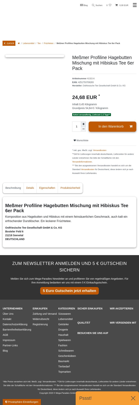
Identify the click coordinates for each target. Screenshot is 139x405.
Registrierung (40, 324)
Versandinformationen (82, 162)
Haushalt (63, 334)
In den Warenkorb (115, 126)
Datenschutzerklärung (15, 324)
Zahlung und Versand (45, 313)
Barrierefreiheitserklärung (17, 329)
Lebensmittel (28, 43)
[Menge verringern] (83, 129)
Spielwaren (64, 340)
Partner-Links (10, 345)
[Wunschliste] (108, 5)
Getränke (63, 324)
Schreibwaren (66, 350)
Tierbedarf (64, 366)
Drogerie (63, 329)
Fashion (62, 345)
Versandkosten (99, 150)
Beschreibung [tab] (13, 187)
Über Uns (8, 313)
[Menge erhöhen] (83, 124)
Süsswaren (64, 313)
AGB (5, 334)
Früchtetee (48, 43)
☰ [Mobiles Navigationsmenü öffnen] (134, 5)
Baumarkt (63, 361)
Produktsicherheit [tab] (70, 187)
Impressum (9, 340)
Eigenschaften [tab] (47, 187)
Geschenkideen (67, 355)
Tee (39, 43)
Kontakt (7, 319)
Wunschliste (81, 140)
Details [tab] (30, 187)
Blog (84, 5)
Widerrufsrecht (41, 319)
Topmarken (64, 371)
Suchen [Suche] (97, 5)
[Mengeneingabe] (76, 127)
